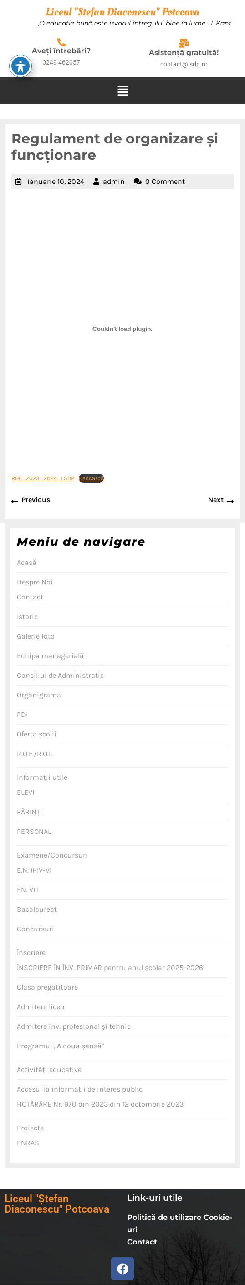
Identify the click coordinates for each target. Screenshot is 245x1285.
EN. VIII (28, 889)
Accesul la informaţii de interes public (80, 1089)
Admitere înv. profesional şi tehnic (74, 1026)
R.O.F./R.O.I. (34, 753)
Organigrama (39, 695)
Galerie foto (36, 636)
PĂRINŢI (29, 812)
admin (114, 181)
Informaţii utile (42, 777)
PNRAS (28, 1142)
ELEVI (25, 792)
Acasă (26, 562)
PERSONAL (34, 831)
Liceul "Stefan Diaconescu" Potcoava (122, 12)
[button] (122, 90)
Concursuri (35, 928)
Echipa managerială (50, 655)
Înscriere (31, 952)
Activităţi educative (49, 1069)
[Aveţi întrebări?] (61, 42)
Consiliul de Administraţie (60, 675)
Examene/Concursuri (52, 855)
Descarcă (91, 478)
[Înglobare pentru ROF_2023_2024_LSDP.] (122, 329)
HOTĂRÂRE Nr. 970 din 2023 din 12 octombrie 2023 (100, 1104)
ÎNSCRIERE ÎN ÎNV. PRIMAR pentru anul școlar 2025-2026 (110, 967)
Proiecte (30, 1127)
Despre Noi (35, 582)
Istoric (27, 616)
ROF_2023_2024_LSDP (42, 478)
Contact (30, 597)
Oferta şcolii (36, 734)
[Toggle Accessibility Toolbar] (20, 25)
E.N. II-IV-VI (34, 870)
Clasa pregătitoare (47, 987)
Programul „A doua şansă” (60, 1045)
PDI (22, 714)
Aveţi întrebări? (61, 50)
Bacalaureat (37, 909)
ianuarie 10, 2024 (55, 181)
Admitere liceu (41, 1006)
